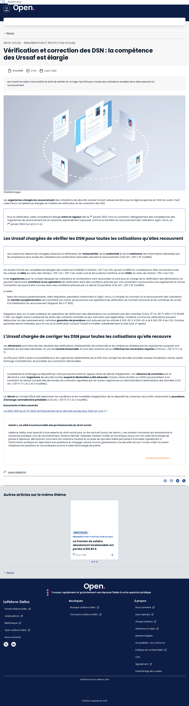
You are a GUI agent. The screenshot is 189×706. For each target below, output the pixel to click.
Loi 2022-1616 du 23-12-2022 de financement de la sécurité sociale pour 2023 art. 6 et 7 (54, 410)
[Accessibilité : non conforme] (146, 635)
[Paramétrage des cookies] (146, 675)
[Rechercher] (88, 21)
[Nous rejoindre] (151, 594)
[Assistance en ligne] (153, 609)
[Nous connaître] (151, 587)
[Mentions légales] (146, 619)
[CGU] (144, 655)
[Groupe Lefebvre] (152, 602)
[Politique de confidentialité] (157, 648)
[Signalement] (150, 662)
